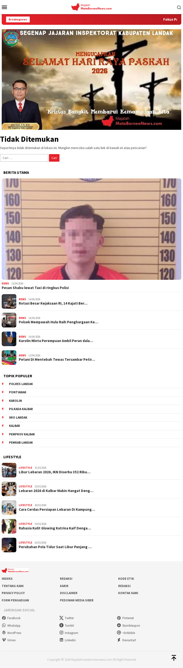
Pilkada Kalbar (21, 409)
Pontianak (17, 392)
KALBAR (14, 426)
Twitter (66, 618)
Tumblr (66, 626)
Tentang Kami (13, 586)
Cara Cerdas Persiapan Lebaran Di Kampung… (57, 509)
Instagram (68, 633)
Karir (64, 586)
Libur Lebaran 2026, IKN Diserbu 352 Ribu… (54, 472)
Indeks (7, 579)
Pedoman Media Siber (77, 600)
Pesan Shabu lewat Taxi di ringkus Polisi (35, 288)
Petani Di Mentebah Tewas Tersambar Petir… (57, 359)
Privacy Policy (13, 593)
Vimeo (9, 640)
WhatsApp (11, 626)
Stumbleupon (128, 626)
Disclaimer (68, 593)
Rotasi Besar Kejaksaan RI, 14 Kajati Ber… (53, 303)
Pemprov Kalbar (22, 434)
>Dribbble (126, 633)
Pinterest (125, 618)
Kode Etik (126, 579)
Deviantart (126, 640)
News (5, 283)
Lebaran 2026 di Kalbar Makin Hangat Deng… (56, 491)
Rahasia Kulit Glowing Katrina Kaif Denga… (55, 528)
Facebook (11, 618)
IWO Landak (18, 417)
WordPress (11, 633)
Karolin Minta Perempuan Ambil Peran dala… (56, 341)
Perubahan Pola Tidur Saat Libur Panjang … (55, 547)
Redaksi (66, 579)
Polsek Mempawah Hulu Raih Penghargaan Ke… (58, 322)
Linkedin (67, 640)
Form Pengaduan (15, 600)
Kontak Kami (128, 593)
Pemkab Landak (21, 442)
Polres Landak (21, 384)
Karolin (15, 401)
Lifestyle (25, 467)
